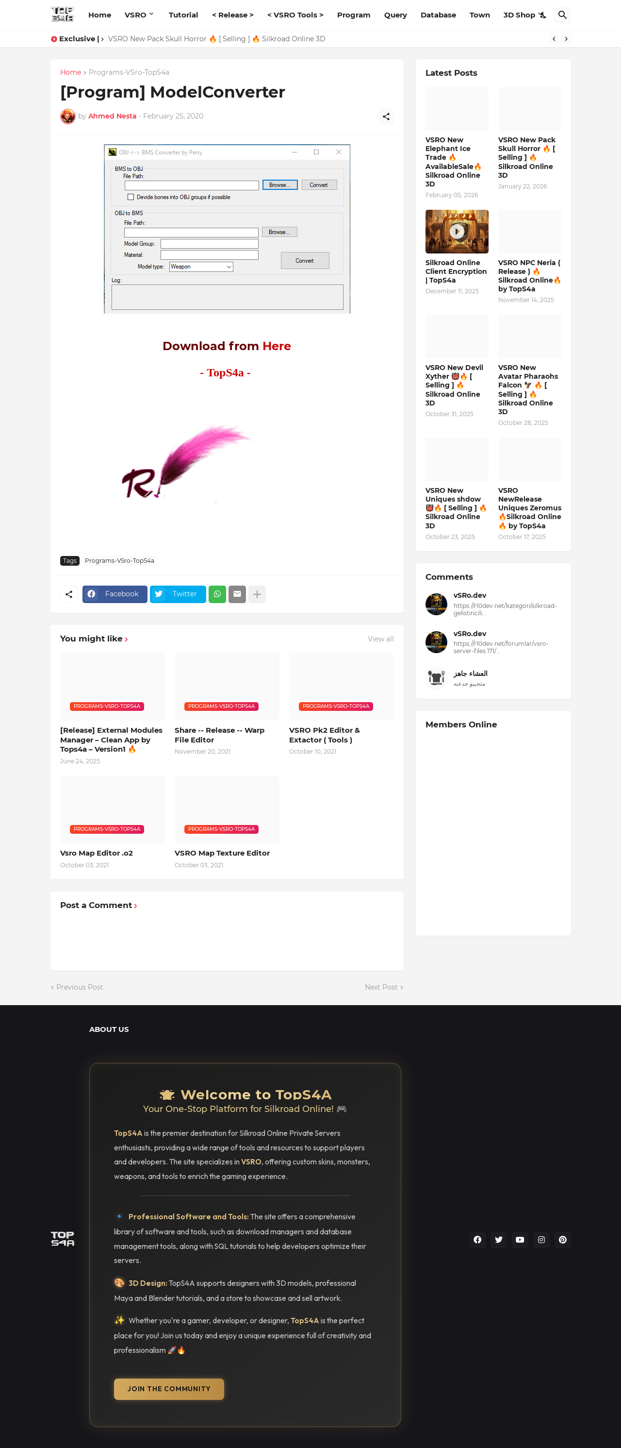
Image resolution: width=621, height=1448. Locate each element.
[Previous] (554, 39)
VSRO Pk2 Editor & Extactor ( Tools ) (324, 734)
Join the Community (169, 1388)
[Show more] (257, 594)
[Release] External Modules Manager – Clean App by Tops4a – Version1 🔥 (111, 739)
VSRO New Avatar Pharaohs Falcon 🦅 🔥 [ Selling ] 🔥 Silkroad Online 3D (528, 389)
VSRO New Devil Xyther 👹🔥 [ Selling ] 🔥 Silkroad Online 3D (454, 385)
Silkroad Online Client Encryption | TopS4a (456, 271)
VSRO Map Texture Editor (222, 853)
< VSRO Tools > (295, 14)
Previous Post (79, 987)
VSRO (136, 14)
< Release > (233, 14)
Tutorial (183, 14)
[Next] (566, 39)
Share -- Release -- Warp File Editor (219, 734)
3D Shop (519, 14)
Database (438, 14)
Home (99, 14)
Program (354, 14)
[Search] (563, 15)
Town (480, 14)
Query (395, 14)
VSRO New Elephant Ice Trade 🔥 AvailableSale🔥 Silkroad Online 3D (453, 161)
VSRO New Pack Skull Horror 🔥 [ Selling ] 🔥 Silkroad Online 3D (217, 38)
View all (381, 639)
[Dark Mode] (544, 15)
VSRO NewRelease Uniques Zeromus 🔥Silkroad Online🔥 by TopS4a (529, 508)
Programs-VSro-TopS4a (129, 73)
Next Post (381, 987)
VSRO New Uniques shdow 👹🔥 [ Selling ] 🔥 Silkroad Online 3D (456, 508)
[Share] (386, 116)
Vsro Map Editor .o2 (96, 853)
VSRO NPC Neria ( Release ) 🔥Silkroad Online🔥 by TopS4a (529, 276)
